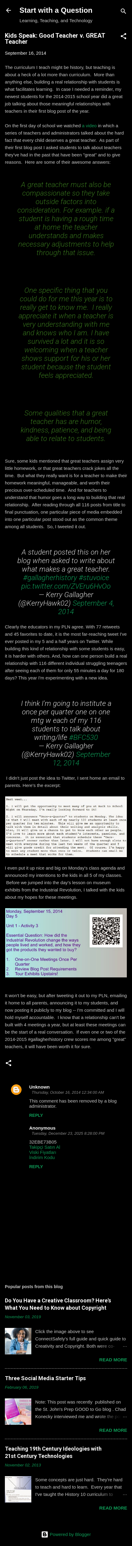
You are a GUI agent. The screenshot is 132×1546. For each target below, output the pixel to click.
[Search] (123, 12)
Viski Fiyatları (42, 1152)
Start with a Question (55, 10)
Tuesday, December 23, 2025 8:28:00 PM (68, 1133)
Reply (36, 1115)
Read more (113, 1359)
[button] (123, 37)
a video (89, 125)
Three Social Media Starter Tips (45, 1378)
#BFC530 (83, 737)
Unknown (39, 1086)
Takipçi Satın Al (44, 1147)
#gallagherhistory (50, 577)
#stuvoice (94, 577)
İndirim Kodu (42, 1157)
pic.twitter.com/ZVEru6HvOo (66, 586)
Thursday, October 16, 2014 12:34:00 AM (68, 1092)
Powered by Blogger (66, 1534)
